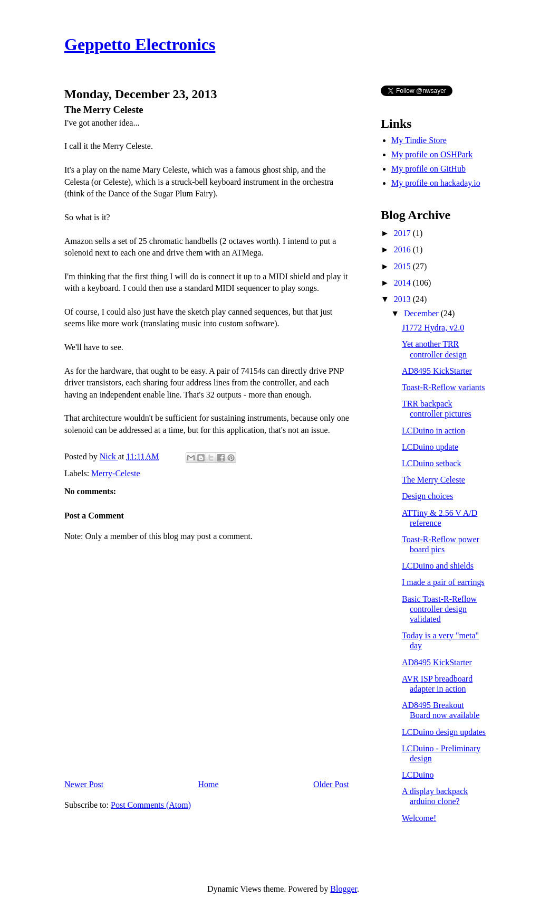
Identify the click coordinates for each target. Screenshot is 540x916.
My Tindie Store (419, 140)
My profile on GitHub (428, 168)
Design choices (427, 496)
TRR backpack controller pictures (436, 408)
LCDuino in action (433, 430)
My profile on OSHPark (431, 154)
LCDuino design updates (444, 732)
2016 (403, 249)
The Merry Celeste (433, 479)
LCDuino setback (431, 463)
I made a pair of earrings (443, 582)
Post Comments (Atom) (151, 804)
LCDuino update (430, 446)
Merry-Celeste (115, 473)
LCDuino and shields (438, 565)
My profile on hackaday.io (435, 182)
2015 (403, 266)
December (422, 313)
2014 (403, 282)
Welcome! (419, 818)
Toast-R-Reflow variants (443, 387)
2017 (403, 233)
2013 (403, 299)
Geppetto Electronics (139, 44)
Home (208, 784)
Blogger (343, 888)
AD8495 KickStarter (437, 370)
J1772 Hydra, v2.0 (433, 327)
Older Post (331, 784)
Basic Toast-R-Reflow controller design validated (439, 609)
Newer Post (83, 784)
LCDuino (417, 774)
